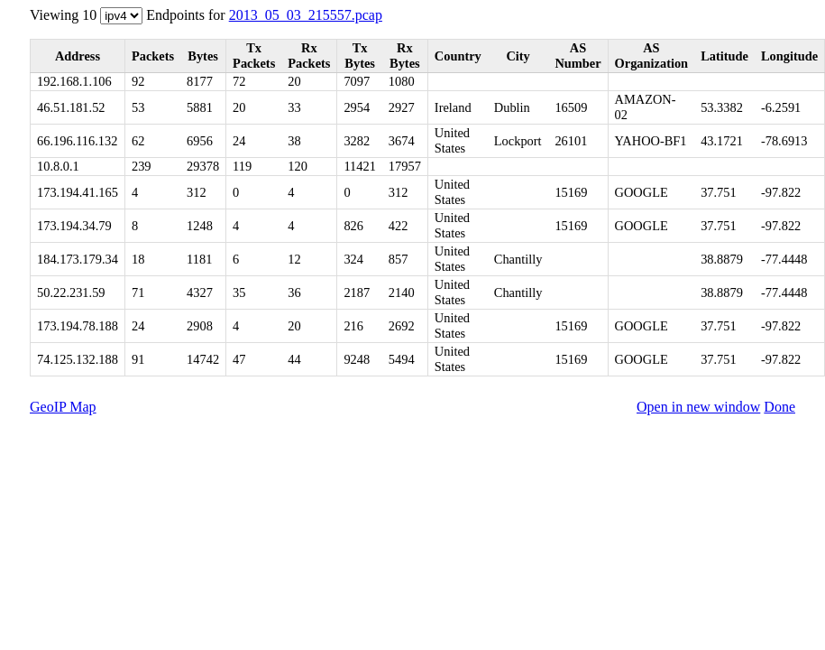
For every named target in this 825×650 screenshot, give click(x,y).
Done (779, 406)
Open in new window (698, 406)
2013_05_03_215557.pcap (305, 15)
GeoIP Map (63, 406)
